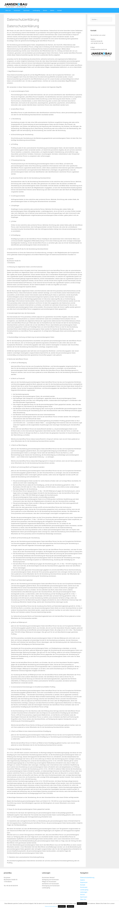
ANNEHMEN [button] (62, 906)
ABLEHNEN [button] (70, 906)
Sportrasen (26, 10)
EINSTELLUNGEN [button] (82, 903)
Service (45, 10)
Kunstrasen (17, 10)
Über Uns (8, 10)
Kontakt (59, 10)
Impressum (83, 882)
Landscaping (36, 10)
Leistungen (83, 892)
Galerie (52, 10)
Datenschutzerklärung (87, 877)
